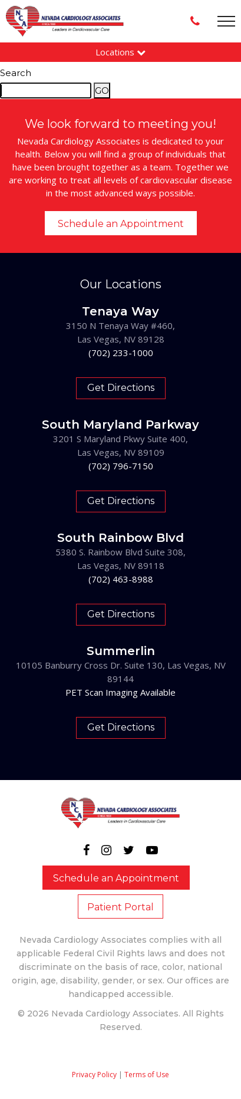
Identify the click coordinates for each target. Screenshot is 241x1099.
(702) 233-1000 (120, 352)
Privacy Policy (94, 1075)
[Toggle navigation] (226, 21)
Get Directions (120, 387)
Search (15, 72)
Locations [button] (120, 52)
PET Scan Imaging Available (120, 692)
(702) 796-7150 (120, 466)
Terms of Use (146, 1075)
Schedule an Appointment (121, 223)
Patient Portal (120, 907)
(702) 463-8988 (120, 579)
